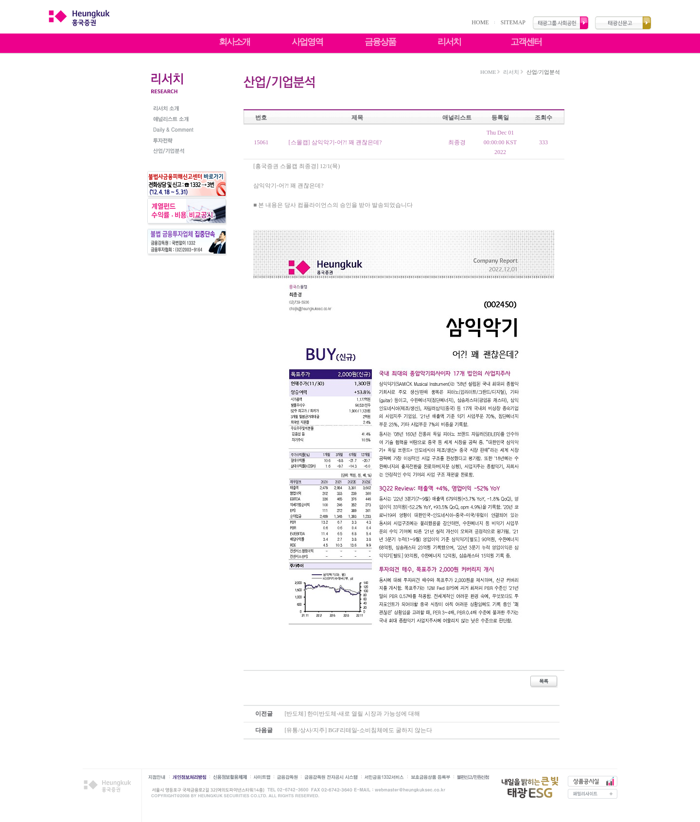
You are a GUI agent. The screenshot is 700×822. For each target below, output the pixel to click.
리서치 (449, 42)
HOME (480, 22)
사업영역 (307, 42)
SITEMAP (513, 22)
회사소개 (234, 42)
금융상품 (380, 42)
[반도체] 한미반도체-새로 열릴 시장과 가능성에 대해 (352, 713)
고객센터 (526, 42)
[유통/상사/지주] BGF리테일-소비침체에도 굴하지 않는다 (358, 730)
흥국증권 (109, 786)
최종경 (457, 142)
